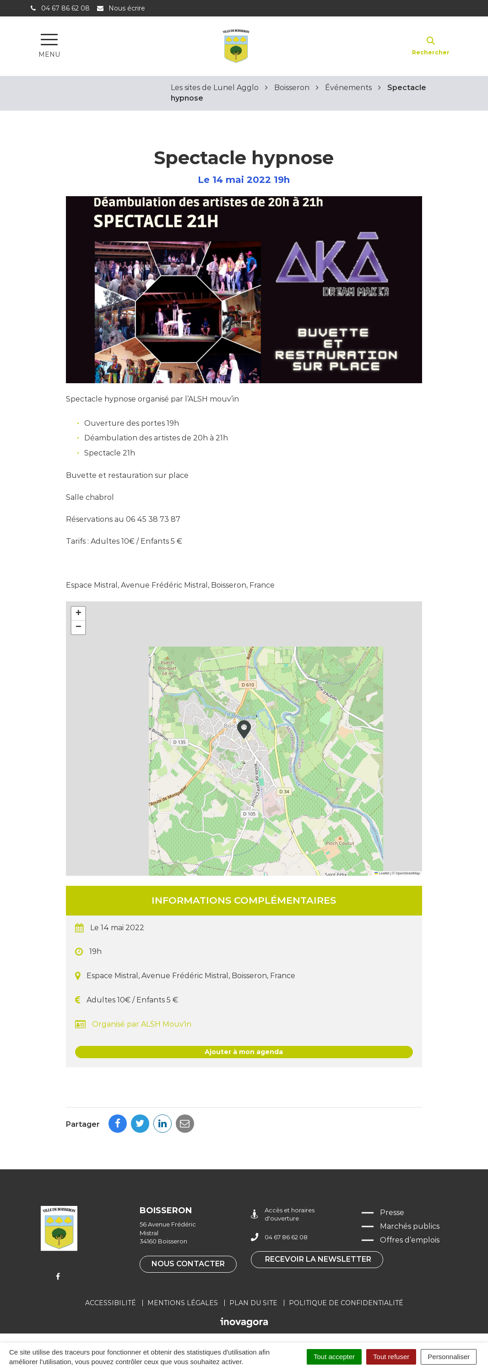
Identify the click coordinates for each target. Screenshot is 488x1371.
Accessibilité (110, 1303)
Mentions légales (182, 1303)
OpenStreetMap (408, 873)
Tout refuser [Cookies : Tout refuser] (391, 1356)
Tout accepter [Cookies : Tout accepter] (334, 1356)
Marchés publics (409, 1226)
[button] (244, 729)
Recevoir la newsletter (318, 1259)
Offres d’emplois (409, 1240)
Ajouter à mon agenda (244, 1052)
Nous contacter (188, 1263)
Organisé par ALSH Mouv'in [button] (133, 1024)
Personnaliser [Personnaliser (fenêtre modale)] (449, 1356)
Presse (392, 1212)
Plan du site (253, 1303)
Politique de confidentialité (346, 1303)
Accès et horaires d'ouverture (282, 1214)
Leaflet (381, 873)
